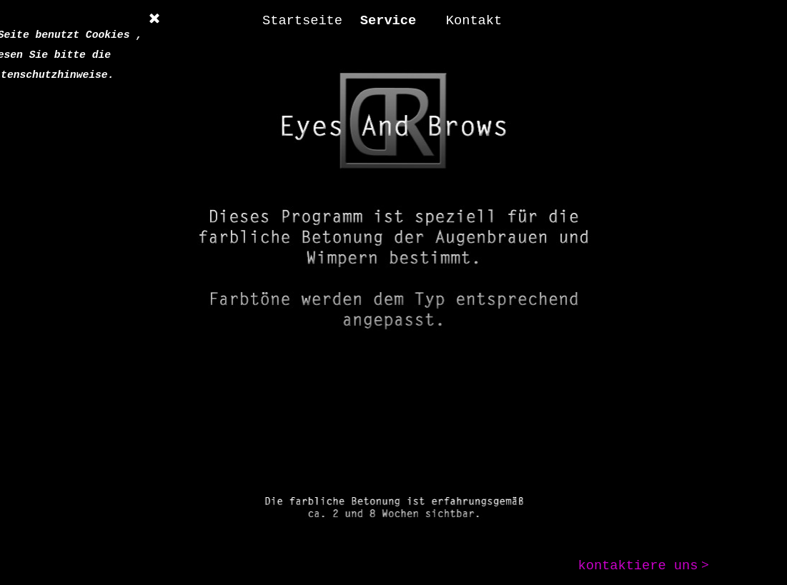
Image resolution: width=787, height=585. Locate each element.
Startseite (302, 21)
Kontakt (474, 21)
